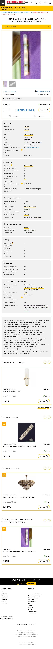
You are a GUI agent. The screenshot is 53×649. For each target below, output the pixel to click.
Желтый (38, 142)
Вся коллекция (44, 408)
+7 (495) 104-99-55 (7, 9)
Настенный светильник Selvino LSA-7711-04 (19, 551)
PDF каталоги (32, 613)
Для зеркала (36, 308)
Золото (33, 230)
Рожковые (27, 308)
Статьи (30, 609)
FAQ (29, 603)
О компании (6, 589)
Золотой (32, 142)
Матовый (32, 207)
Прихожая (34, 290)
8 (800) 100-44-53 (6, 7)
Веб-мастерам (32, 599)
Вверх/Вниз (33, 217)
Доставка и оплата (33, 592)
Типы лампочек (32, 611)
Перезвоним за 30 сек (20, 9)
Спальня (27, 287)
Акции (3, 601)
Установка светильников (35, 594)
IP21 (25, 292)
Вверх (26, 217)
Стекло (32, 145)
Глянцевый (28, 233)
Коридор (41, 287)
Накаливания (28, 165)
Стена (26, 285)
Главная (4, 13)
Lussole (6, 91)
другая (26, 214)
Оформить (31, 583)
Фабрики (4, 594)
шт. (20, 584)
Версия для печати (42, 91)
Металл (26, 145)
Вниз (39, 217)
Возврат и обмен (32, 597)
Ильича (26, 310)
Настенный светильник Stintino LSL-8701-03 (19, 446)
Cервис (31, 589)
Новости (30, 607)
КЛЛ (46, 305)
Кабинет (27, 290)
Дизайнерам (31, 601)
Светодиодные (29, 305)
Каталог (10, 13)
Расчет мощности (33, 147)
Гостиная (34, 287)
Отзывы (30, 605)
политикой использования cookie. (27, 636)
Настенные (28, 13)
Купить (44, 110)
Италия (13, 91)
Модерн (27, 140)
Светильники (18, 13)
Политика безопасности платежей (26, 624)
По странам (5, 596)
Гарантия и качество (33, 596)
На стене (32, 285)
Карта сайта (5, 603)
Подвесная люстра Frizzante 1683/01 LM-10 (19, 497)
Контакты (4, 592)
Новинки (4, 599)
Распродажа (5, 597)
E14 (25, 179)
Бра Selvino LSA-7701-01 (12, 391)
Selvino (26, 132)
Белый (26, 142)
